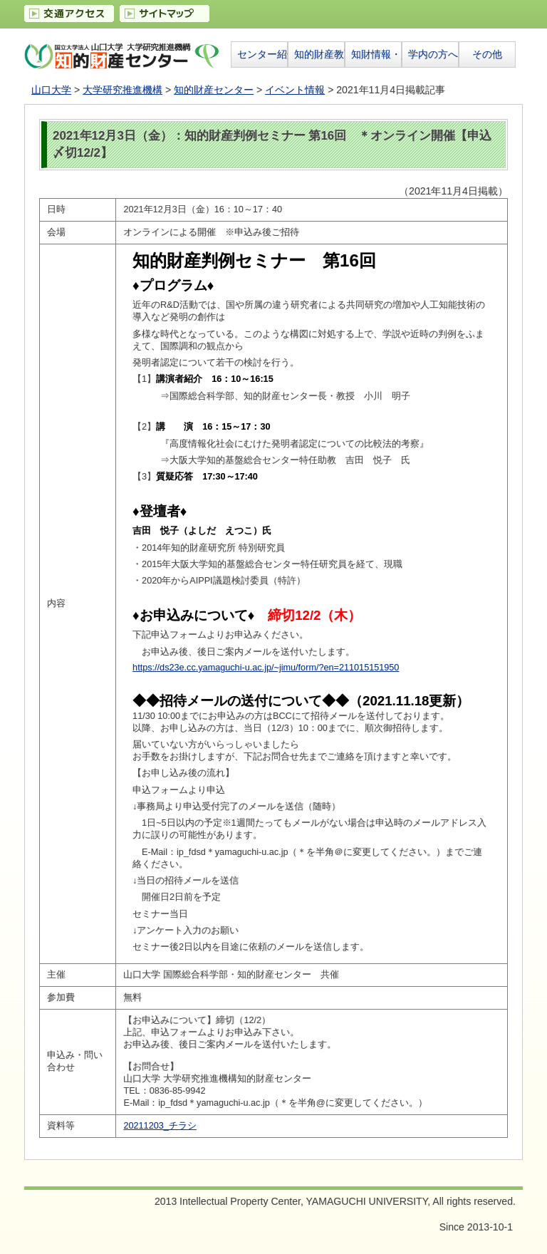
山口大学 (51, 89)
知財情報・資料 (376, 54)
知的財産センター (214, 89)
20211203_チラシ (159, 1126)
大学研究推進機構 (122, 89)
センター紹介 (262, 54)
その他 (487, 54)
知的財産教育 (319, 54)
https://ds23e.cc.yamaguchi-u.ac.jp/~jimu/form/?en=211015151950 (265, 668)
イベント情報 (295, 89)
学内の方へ (433, 54)
